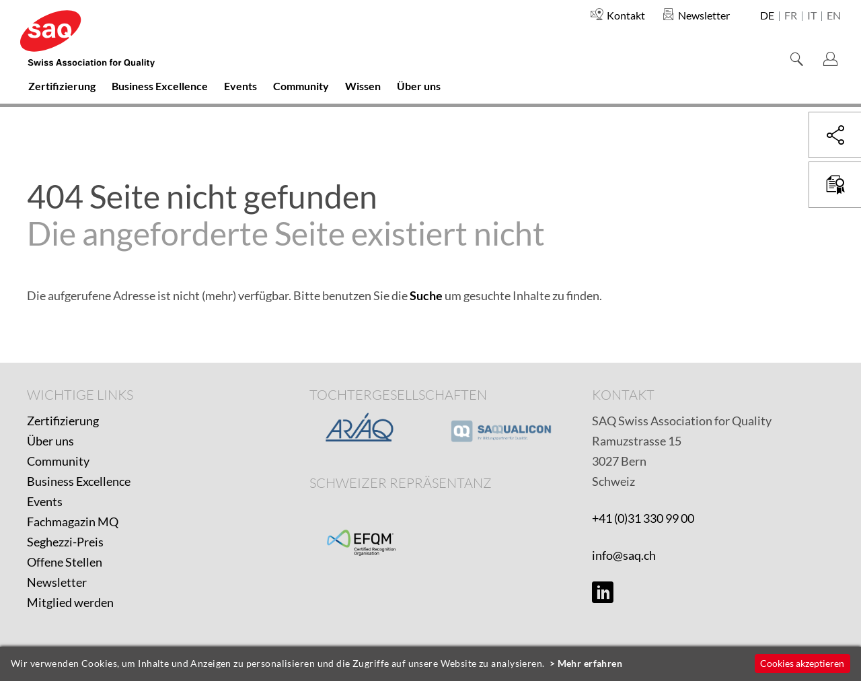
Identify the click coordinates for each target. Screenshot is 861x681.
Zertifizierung (63, 420)
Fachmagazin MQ (72, 521)
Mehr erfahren (590, 663)
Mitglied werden (70, 602)
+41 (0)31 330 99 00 (643, 518)
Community (58, 461)
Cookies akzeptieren (802, 663)
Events (45, 501)
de (767, 16)
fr (790, 16)
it (812, 16)
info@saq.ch (624, 555)
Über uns (50, 440)
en (834, 16)
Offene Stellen (64, 561)
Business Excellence (78, 481)
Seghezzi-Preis (65, 541)
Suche (426, 295)
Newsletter (57, 582)
